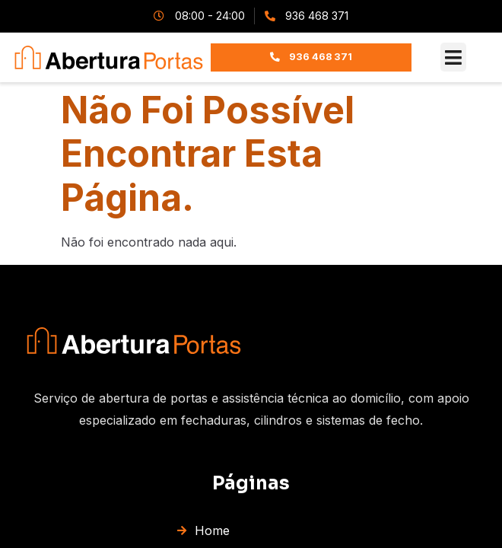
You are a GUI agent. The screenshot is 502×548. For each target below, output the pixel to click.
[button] (453, 57)
